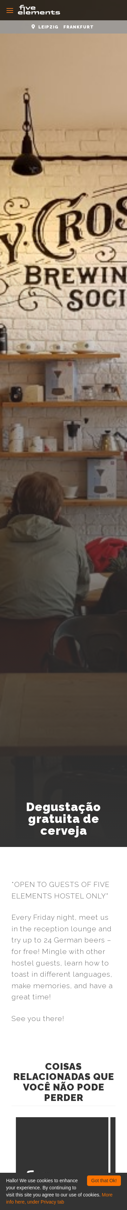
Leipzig (48, 26)
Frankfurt (78, 26)
